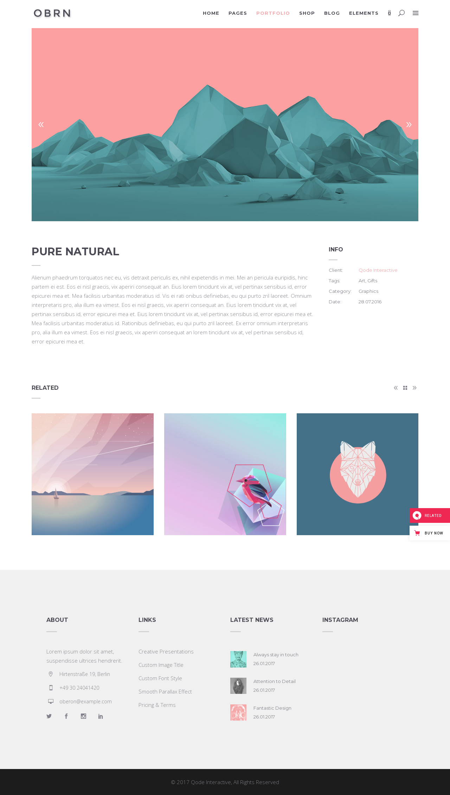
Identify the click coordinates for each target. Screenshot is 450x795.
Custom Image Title (161, 664)
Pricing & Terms (157, 704)
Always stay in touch (275, 654)
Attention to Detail (274, 681)
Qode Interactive (378, 270)
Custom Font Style (160, 678)
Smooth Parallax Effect (165, 691)
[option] (225, 124)
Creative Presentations (166, 651)
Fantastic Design (272, 708)
